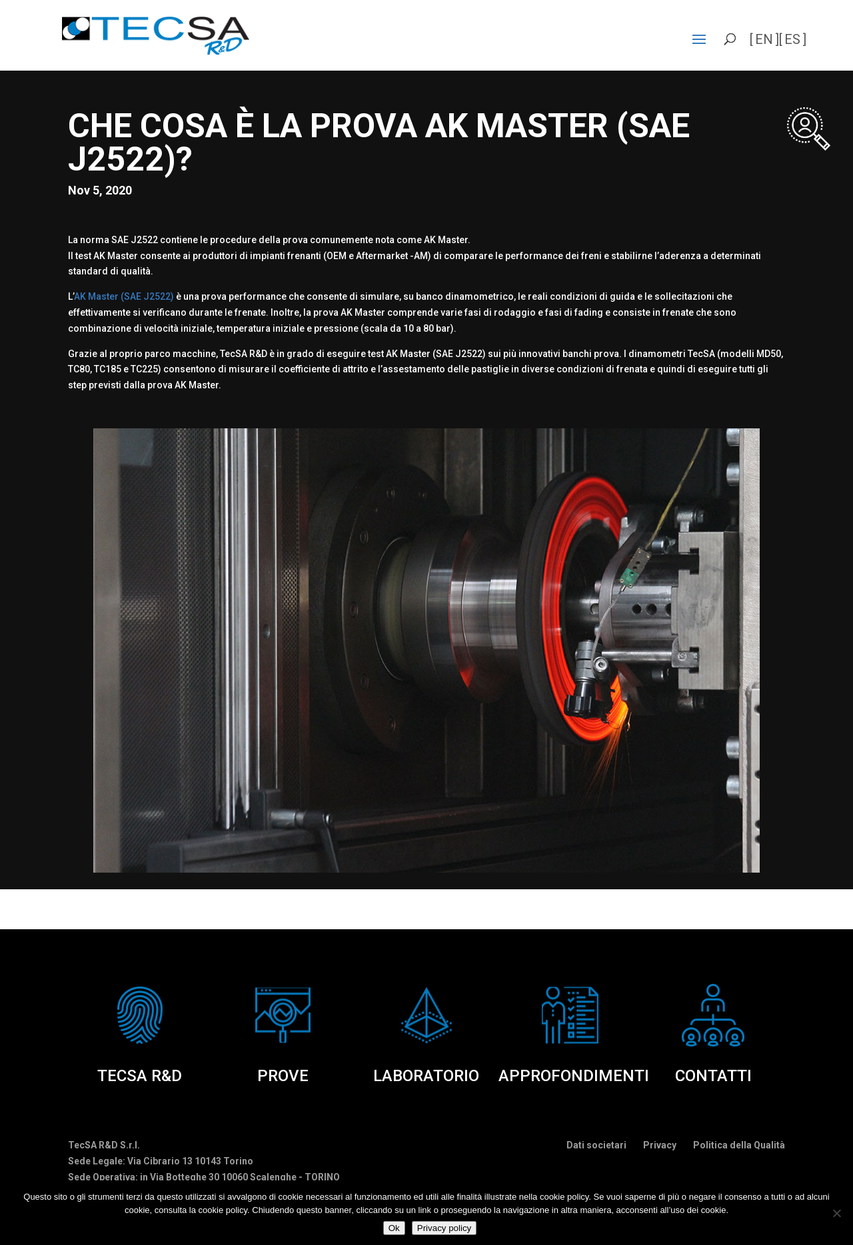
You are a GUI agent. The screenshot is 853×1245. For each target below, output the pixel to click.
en (764, 39)
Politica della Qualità (739, 1145)
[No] (836, 1213)
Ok (394, 1228)
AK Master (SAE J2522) (124, 296)
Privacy (659, 1145)
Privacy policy (444, 1228)
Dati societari (596, 1145)
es (792, 39)
